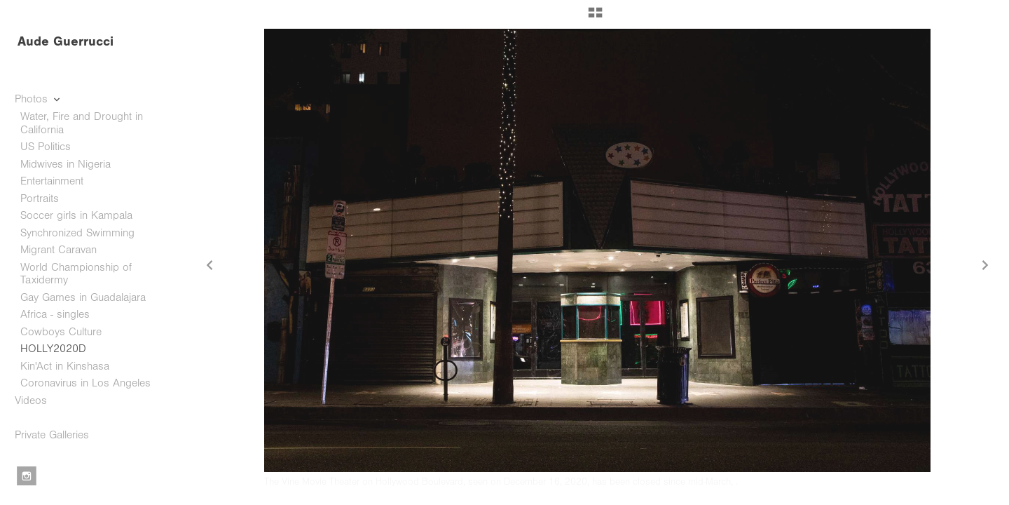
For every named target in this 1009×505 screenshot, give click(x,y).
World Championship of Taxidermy (76, 274)
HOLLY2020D (53, 348)
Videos (31, 400)
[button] (595, 17)
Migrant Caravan (58, 249)
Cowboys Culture (61, 331)
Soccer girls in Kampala (76, 215)
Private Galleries (52, 435)
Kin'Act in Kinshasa (64, 366)
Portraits (39, 198)
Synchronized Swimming (77, 233)
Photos (38, 99)
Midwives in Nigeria (65, 164)
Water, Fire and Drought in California (81, 123)
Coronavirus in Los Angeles (85, 383)
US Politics (45, 146)
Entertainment (51, 181)
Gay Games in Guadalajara (83, 297)
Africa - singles (55, 314)
